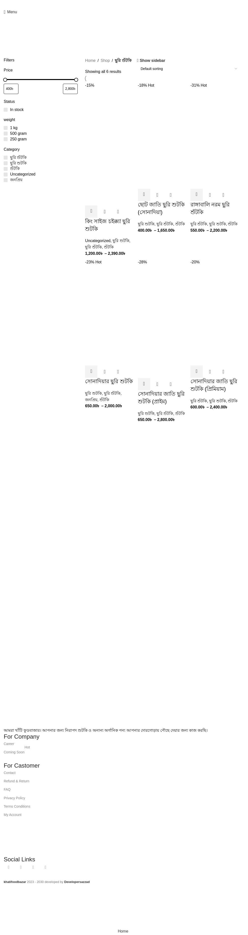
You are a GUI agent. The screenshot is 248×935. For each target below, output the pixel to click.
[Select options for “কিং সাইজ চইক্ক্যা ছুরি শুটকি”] (91, 211)
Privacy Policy (14, 798)
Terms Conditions (17, 806)
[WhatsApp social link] (125, 3)
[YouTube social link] (119, 3)
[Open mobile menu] (10, 12)
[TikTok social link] (131, 3)
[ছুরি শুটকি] (6, 163)
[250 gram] (6, 139)
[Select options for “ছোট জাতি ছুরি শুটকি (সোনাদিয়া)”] (144, 195)
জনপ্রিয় (91, 400)
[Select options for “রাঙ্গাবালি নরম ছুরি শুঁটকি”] (196, 195)
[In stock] (6, 110)
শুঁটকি (109, 247)
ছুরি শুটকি (121, 241)
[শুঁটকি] (6, 169)
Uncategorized (97, 241)
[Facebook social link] (113, 3)
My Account (12, 815)
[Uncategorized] (6, 174)
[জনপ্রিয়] (6, 180)
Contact (9, 773)
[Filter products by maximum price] (70, 89)
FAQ (7, 789)
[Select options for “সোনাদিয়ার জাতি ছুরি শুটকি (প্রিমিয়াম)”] (196, 372)
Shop (105, 60)
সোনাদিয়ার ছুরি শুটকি (108, 381)
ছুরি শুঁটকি (93, 247)
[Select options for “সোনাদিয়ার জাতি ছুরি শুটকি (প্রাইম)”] (144, 384)
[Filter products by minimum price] (11, 89)
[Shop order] (189, 69)
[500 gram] (6, 134)
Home (90, 60)
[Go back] (8, 33)
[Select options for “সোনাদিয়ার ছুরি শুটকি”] (91, 372)
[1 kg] (6, 128)
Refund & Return (16, 781)
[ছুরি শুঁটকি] (6, 158)
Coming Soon (17, 751)
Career (9, 744)
